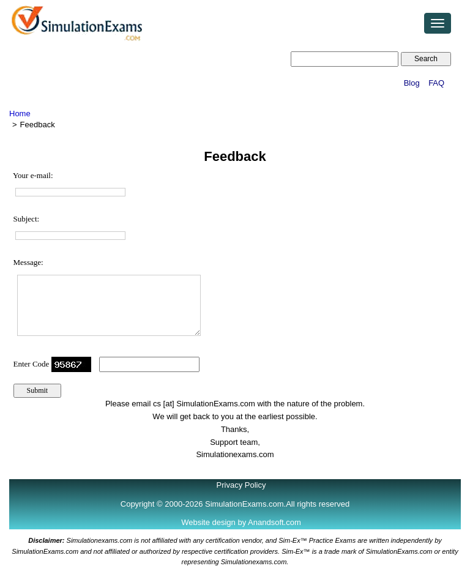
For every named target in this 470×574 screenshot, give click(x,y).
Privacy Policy (241, 485)
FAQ (436, 83)
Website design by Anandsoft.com (241, 522)
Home (20, 113)
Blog (412, 83)
